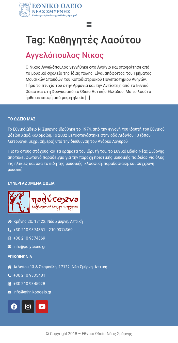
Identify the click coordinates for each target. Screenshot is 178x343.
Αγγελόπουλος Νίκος (65, 55)
